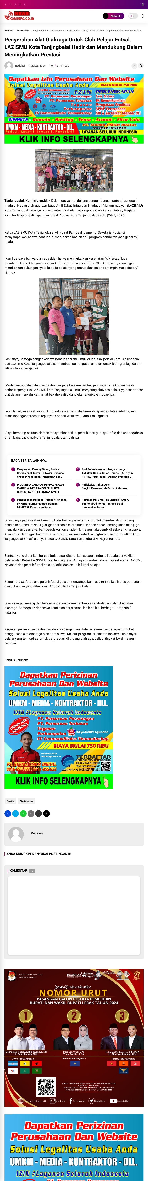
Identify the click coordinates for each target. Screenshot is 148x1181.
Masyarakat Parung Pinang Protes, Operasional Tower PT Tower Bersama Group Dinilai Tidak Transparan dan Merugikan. (40, 473)
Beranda (9, 30)
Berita (10, 801)
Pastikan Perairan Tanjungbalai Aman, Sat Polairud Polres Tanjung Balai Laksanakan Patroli (105, 503)
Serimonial (23, 30)
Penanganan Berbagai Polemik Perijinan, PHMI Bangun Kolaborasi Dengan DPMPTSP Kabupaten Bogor (42, 503)
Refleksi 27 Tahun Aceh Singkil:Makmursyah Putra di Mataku (104, 486)
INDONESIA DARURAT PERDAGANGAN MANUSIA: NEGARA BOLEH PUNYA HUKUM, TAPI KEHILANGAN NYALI (40, 488)
